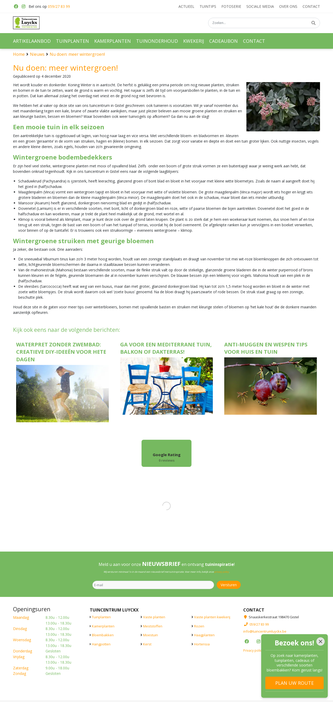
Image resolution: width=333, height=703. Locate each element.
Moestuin (150, 635)
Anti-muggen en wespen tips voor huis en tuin (266, 348)
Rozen (199, 625)
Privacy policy (253, 650)
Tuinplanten (101, 617)
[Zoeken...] (264, 23)
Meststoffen (152, 625)
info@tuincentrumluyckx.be (264, 631)
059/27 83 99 (59, 6)
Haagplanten (204, 635)
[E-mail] (153, 585)
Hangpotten (101, 643)
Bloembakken (103, 635)
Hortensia (202, 643)
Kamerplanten (103, 625)
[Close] (320, 641)
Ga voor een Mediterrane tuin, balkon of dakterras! (166, 348)
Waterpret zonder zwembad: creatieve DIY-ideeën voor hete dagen (61, 352)
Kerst (147, 643)
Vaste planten (154, 617)
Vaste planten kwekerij (212, 617)
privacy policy (221, 571)
